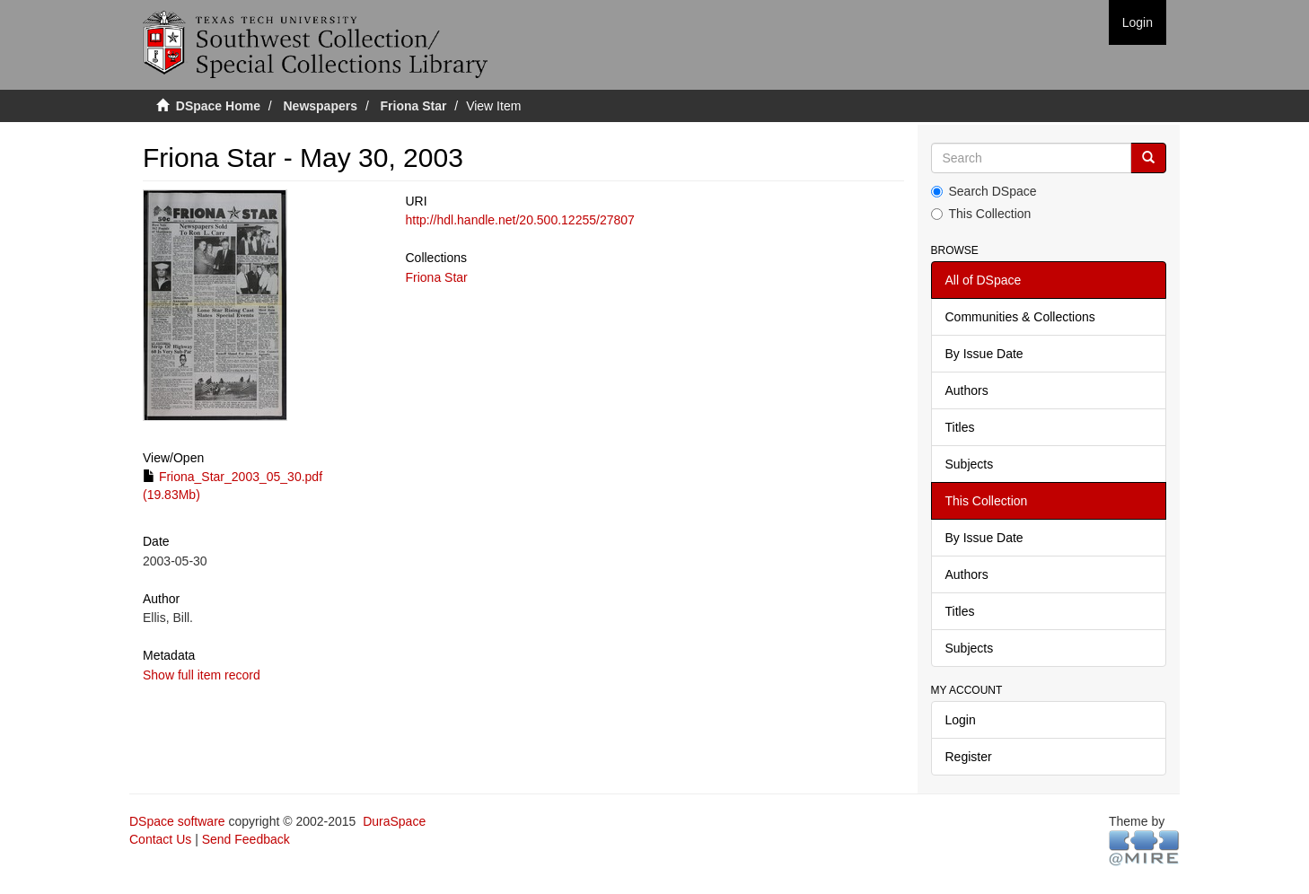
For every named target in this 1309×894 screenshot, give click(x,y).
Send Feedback (246, 839)
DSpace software (177, 821)
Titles (960, 427)
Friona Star (414, 106)
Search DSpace (984, 191)
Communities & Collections (1020, 317)
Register (968, 756)
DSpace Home (218, 106)
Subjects (969, 464)
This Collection (981, 213)
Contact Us (160, 839)
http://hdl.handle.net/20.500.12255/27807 (519, 220)
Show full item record (201, 675)
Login (960, 720)
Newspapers (320, 106)
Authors (966, 390)
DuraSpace (394, 821)
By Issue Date (984, 353)
